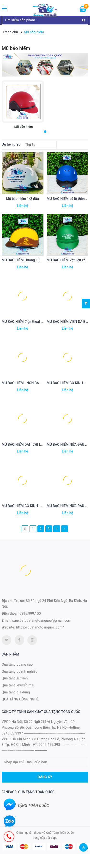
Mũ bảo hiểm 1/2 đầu (22, 199)
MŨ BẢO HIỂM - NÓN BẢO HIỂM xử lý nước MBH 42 (41, 383)
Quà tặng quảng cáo (17, 664)
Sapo (54, 838)
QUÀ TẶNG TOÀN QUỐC (29, 805)
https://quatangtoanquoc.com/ (40, 627)
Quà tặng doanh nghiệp (19, 671)
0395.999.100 (30, 613)
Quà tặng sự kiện (15, 678)
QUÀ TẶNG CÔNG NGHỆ (20, 699)
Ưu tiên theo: (11, 144)
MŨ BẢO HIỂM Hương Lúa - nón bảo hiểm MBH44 (39, 260)
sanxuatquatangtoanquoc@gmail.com (41, 620)
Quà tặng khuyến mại (18, 685)
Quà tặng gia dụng (16, 692)
